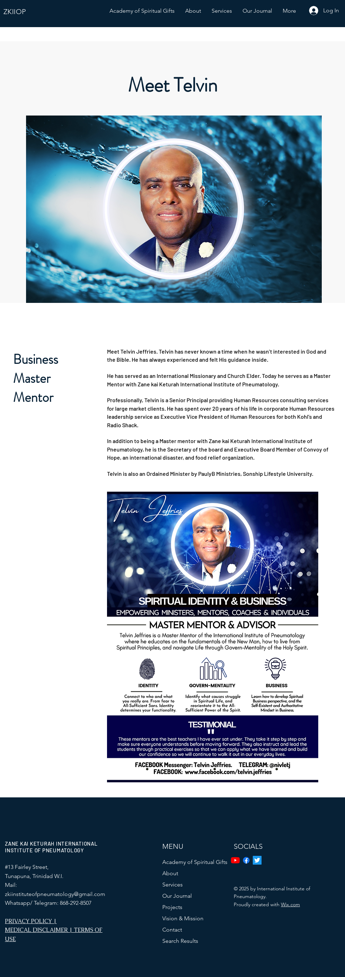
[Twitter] (257, 860)
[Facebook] (246, 860)
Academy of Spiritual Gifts (194, 862)
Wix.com (290, 904)
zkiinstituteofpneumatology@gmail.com (55, 894)
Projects (172, 907)
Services (172, 884)
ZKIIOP (15, 11)
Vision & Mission (182, 918)
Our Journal (177, 895)
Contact (172, 929)
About (170, 873)
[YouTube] (235, 860)
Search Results (180, 941)
